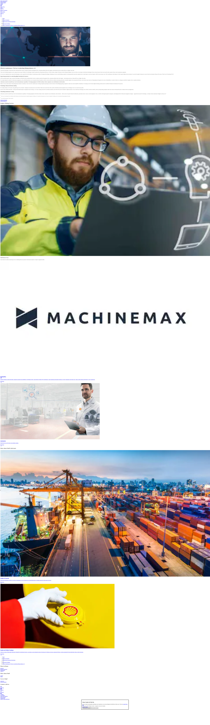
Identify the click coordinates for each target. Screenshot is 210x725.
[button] (105, 9)
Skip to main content (3, 0)
